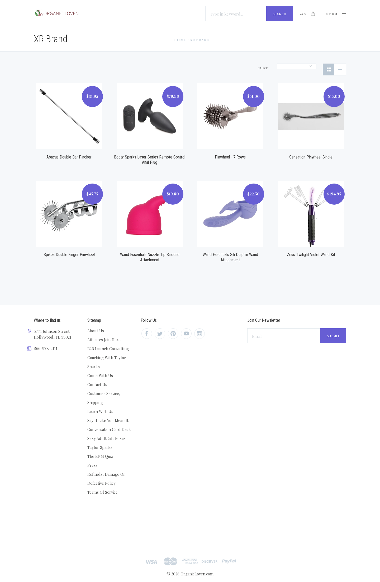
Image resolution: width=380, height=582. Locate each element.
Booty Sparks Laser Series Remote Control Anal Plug (149, 160)
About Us (95, 330)
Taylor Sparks (99, 447)
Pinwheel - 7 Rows (230, 157)
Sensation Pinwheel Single (310, 157)
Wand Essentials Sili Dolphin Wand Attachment (230, 257)
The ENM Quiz (100, 456)
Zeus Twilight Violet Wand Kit (311, 254)
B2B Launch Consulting (108, 348)
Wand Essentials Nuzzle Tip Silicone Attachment (149, 257)
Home (180, 39)
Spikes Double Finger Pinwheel (69, 254)
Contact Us (97, 384)
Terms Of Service (102, 492)
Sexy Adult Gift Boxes (106, 438)
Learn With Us (100, 411)
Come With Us (100, 375)
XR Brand (200, 39)
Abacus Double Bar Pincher (69, 157)
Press (92, 465)
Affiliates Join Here (104, 339)
